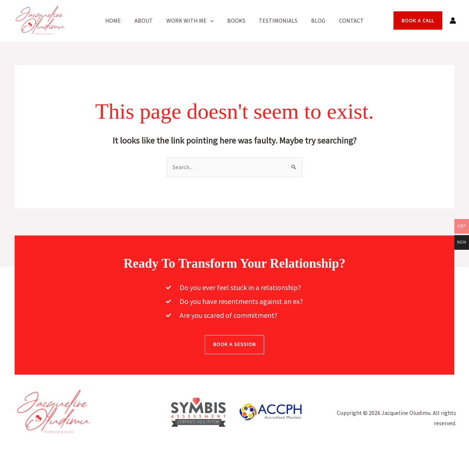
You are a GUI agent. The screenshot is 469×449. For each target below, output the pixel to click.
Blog (315, 20)
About (147, 20)
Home (118, 20)
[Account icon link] (453, 20)
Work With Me (191, 20)
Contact (346, 20)
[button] (211, 20)
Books (236, 20)
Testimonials (276, 20)
